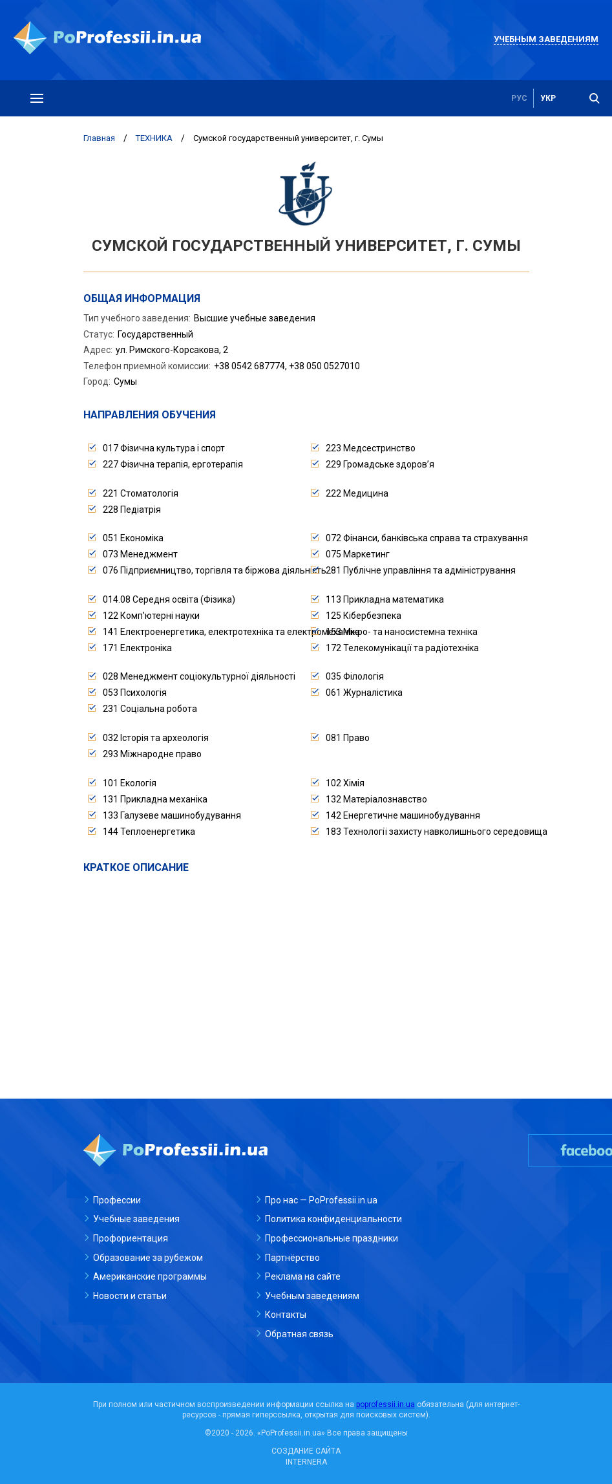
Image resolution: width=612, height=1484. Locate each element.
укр (548, 98)
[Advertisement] (306, 971)
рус (519, 98)
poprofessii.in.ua (385, 1404)
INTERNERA (306, 1462)
